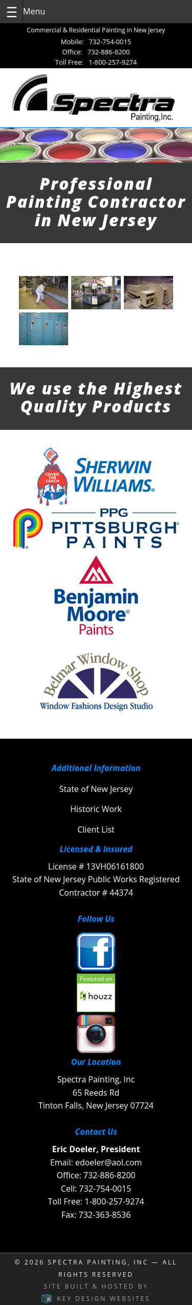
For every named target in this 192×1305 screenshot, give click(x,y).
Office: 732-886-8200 (96, 51)
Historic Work (96, 809)
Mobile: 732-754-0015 (96, 41)
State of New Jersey (96, 789)
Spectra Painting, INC (98, 1262)
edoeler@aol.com (108, 1162)
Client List (96, 829)
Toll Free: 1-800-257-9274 (96, 62)
